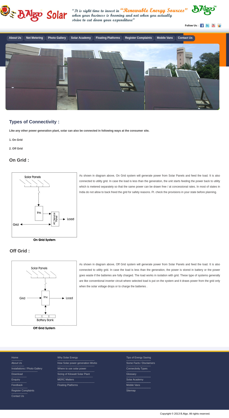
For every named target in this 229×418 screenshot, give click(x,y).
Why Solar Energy (67, 357)
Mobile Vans (165, 37)
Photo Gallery (57, 37)
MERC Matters (65, 379)
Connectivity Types (136, 368)
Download (17, 374)
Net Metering (34, 37)
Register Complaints (138, 37)
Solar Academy (81, 37)
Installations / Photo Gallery (26, 368)
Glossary (131, 374)
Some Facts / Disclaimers (140, 363)
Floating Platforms (108, 37)
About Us (15, 37)
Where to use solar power (71, 368)
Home (14, 357)
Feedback (17, 385)
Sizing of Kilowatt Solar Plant (73, 374)
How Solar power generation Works (77, 363)
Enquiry (15, 379)
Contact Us (185, 37)
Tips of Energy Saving (138, 357)
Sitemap (131, 390)
